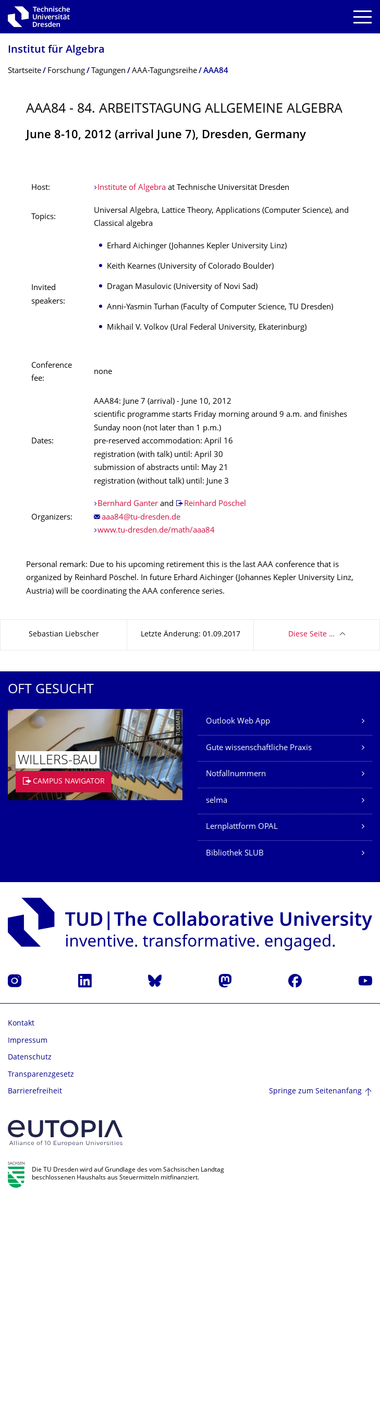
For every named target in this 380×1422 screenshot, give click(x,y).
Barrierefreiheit (35, 1310)
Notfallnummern (236, 993)
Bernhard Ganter (127, 723)
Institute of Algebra (131, 407)
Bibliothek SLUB (235, 1072)
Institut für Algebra (56, 50)
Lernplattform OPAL (242, 1046)
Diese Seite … (311, 853)
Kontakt (21, 1242)
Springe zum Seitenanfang (315, 1310)
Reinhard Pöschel (215, 723)
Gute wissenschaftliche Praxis (259, 967)
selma (216, 1019)
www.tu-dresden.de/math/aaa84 (156, 749)
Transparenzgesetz (41, 1293)
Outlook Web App (238, 940)
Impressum (27, 1259)
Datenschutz (30, 1276)
